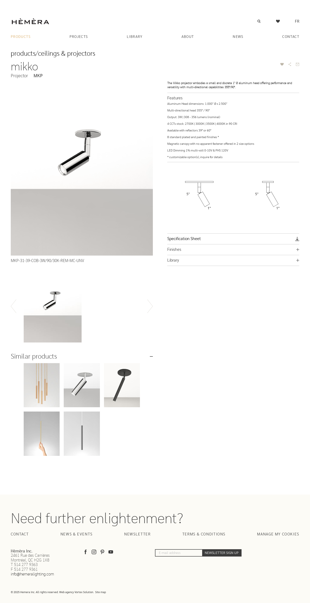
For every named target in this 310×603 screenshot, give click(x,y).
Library (135, 37)
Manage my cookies (278, 534)
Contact (290, 37)
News (238, 37)
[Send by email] (297, 64)
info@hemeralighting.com (32, 574)
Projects (79, 37)
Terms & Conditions (203, 534)
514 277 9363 (26, 565)
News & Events (76, 534)
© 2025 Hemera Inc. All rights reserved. (35, 592)
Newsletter (137, 534)
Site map (100, 592)
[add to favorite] (282, 64)
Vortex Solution (83, 592)
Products (21, 37)
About (187, 37)
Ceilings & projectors (66, 53)
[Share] (289, 64)
